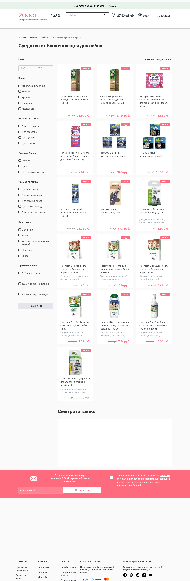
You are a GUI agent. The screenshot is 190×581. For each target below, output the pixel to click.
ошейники (27, 227)
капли (25, 233)
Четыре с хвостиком (33, 169)
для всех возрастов (32, 123)
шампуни (27, 247)
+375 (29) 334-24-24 (125, 12)
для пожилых (29, 141)
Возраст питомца (28, 116)
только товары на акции (35, 292)
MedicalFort (28, 106)
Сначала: (150, 57)
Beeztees (26, 89)
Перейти (112, 3)
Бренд (21, 75)
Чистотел (27, 100)
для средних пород (32, 198)
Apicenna (26, 95)
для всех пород (30, 187)
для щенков (28, 135)
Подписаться (82, 487)
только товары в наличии (36, 281)
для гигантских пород (33, 210)
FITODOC (26, 158)
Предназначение (27, 263)
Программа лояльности (22, 569)
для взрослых (29, 129)
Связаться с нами (22, 577)
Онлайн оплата (68, 567)
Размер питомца (28, 179)
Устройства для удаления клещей (35, 240)
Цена (21, 57)
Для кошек (43, 567)
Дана (25, 164)
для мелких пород (32, 204)
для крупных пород (32, 193)
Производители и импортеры (68, 574)
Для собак (43, 577)
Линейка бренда (27, 150)
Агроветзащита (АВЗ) (33, 83)
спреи (25, 253)
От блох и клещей (31, 271)
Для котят (43, 572)
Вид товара (24, 219)
